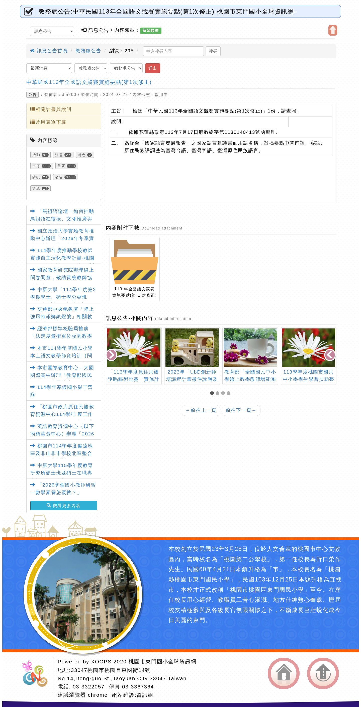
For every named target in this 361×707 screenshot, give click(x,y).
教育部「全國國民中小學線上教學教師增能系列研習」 (250, 379)
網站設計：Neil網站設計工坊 (36, 675)
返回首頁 (284, 673)
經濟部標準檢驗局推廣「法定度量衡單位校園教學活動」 (61, 336)
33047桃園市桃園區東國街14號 (111, 670)
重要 (61, 166)
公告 (32, 95)
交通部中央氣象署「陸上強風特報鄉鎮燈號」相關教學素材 (62, 316)
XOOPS (101, 661)
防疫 (36, 177)
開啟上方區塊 (332, 30)
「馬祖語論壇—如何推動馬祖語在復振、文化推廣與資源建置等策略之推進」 (62, 219)
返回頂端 (323, 673)
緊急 (36, 188)
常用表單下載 (48, 122)
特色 (82, 155)
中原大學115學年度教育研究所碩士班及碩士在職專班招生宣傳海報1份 (61, 473)
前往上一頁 (201, 410)
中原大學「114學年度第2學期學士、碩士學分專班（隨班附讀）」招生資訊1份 (63, 297)
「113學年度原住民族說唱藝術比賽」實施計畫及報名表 (133, 379)
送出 (152, 68)
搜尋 (213, 51)
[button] (213, 394)
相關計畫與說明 (51, 109)
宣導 (36, 166)
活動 (36, 155)
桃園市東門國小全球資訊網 (163, 661)
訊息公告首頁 (49, 50)
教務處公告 (88, 50)
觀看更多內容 (64, 505)
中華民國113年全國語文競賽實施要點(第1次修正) (89, 82)
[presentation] (112, 355)
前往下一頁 (241, 410)
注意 (59, 155)
